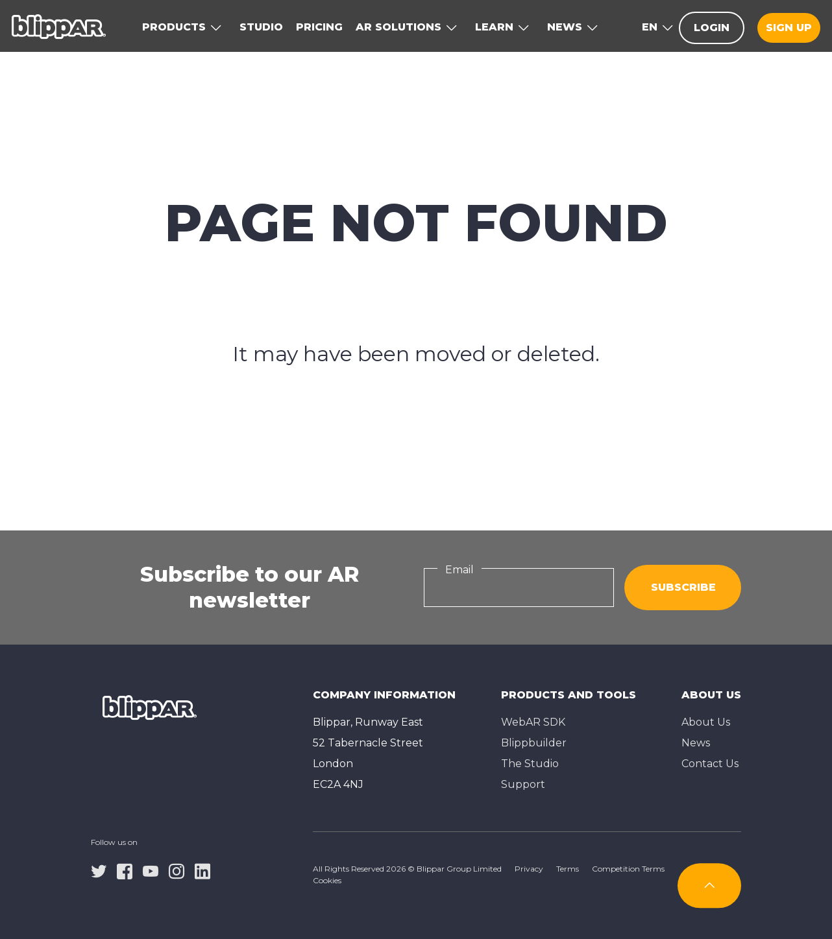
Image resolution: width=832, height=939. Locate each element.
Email (459, 570)
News (695, 743)
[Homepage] (59, 26)
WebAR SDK (533, 722)
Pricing (319, 27)
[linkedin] (202, 870)
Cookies (327, 880)
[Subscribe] (709, 885)
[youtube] (150, 870)
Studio (261, 27)
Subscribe (683, 587)
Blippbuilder (534, 743)
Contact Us (710, 763)
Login (711, 27)
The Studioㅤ (530, 763)
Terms (567, 869)
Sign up (789, 27)
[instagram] (176, 870)
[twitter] (98, 870)
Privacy (529, 869)
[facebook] (124, 870)
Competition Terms (628, 869)
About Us (705, 722)
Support (523, 784)
